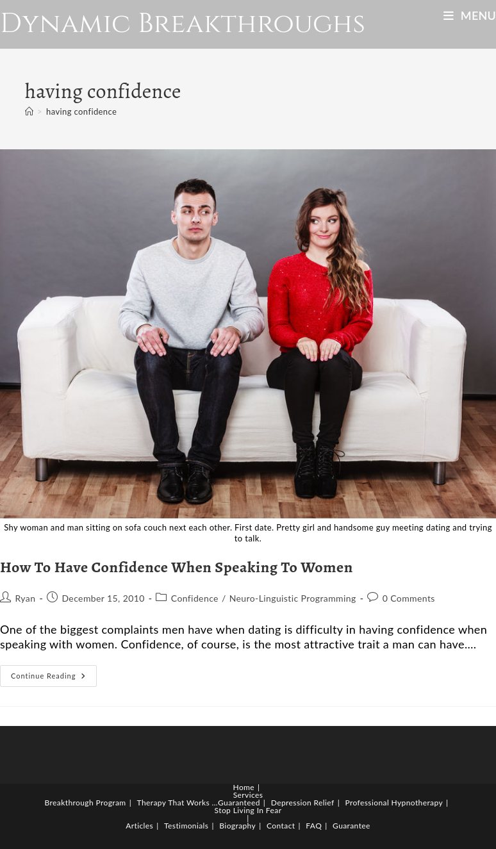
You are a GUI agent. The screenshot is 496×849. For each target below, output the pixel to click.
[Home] (29, 111)
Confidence (195, 598)
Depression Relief (303, 802)
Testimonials (186, 825)
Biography (237, 825)
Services (248, 795)
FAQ (314, 825)
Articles (139, 825)
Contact (281, 825)
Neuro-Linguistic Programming (292, 598)
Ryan (25, 598)
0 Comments (409, 598)
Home (244, 787)
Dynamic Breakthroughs (182, 24)
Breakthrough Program (85, 802)
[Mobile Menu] (469, 15)
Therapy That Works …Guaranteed (198, 802)
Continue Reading (54, 678)
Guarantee (351, 825)
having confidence (81, 111)
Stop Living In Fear (248, 810)
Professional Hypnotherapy (394, 802)
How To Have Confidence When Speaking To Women (176, 567)
